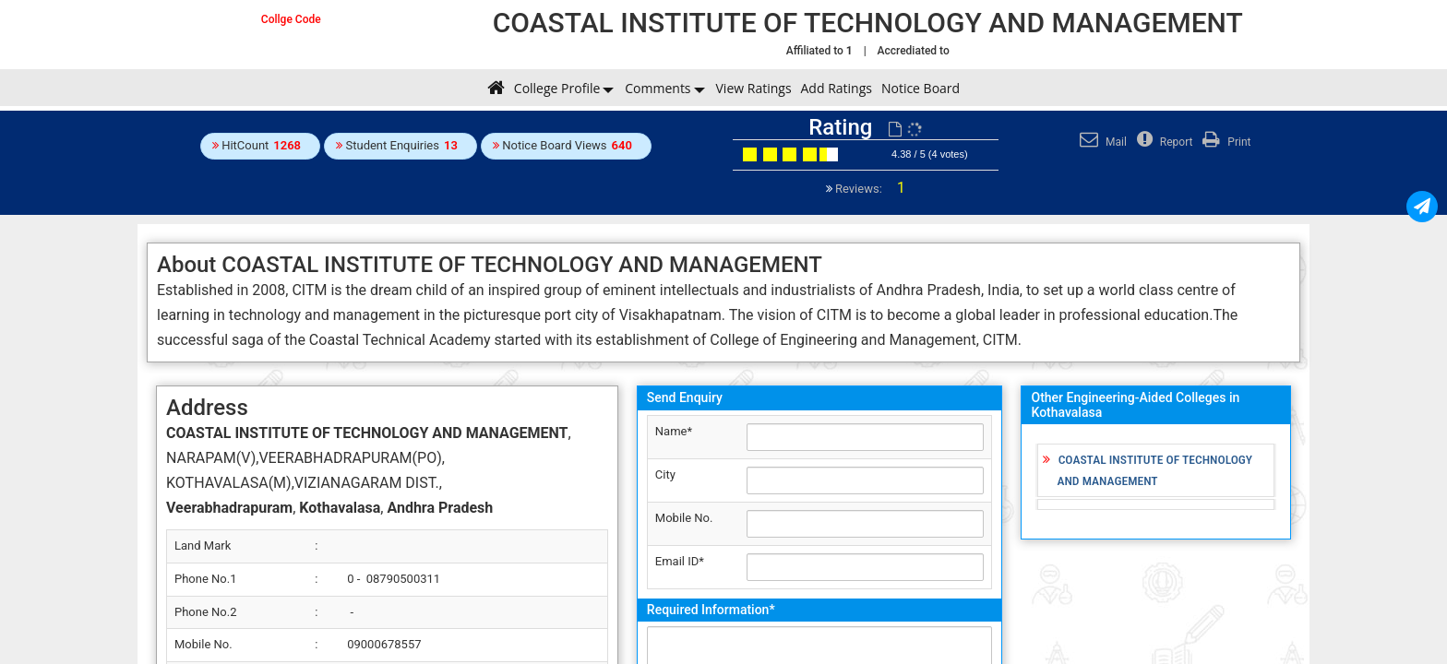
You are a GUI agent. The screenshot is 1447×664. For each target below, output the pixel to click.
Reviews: (868, 189)
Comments (657, 88)
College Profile (557, 88)
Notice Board (920, 88)
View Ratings (754, 88)
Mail (1101, 142)
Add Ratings (836, 88)
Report (1162, 142)
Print (1224, 142)
